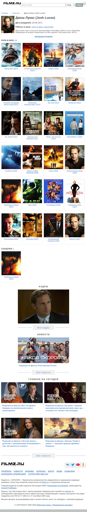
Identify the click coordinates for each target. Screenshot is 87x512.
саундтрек (48, 27)
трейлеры (6, 471)
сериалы (41, 471)
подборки (69, 471)
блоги (51, 471)
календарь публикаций (13, 474)
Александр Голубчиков (57, 486)
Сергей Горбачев (8, 488)
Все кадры (43, 328)
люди (59, 471)
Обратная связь (44, 505)
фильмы (29, 471)
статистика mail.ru (38, 474)
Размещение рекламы (63, 505)
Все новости (43, 372)
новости (18, 471)
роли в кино (37, 27)
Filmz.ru (45, 482)
